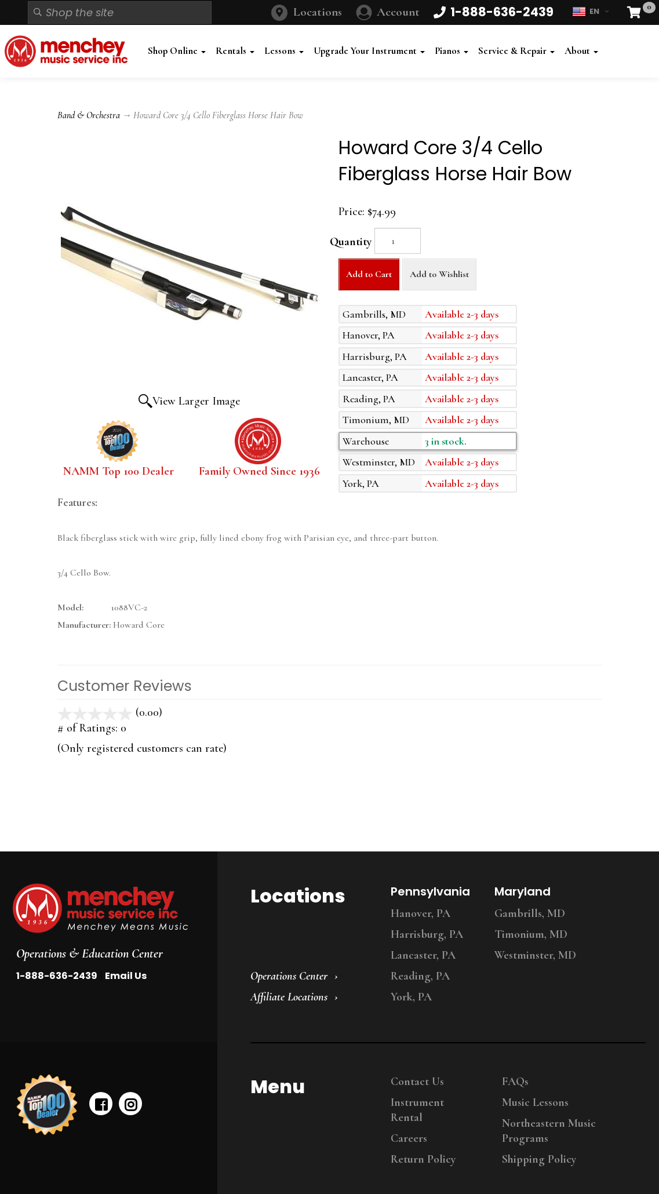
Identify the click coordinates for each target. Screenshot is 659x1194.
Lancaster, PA (423, 955)
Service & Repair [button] (516, 51)
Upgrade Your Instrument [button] (369, 51)
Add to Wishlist (439, 274)
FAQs (515, 1082)
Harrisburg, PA (427, 934)
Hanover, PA (420, 913)
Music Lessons (535, 1102)
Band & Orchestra (88, 115)
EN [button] (590, 12)
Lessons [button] (284, 51)
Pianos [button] (451, 51)
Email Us (126, 975)
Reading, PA (420, 976)
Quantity (351, 242)
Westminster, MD (535, 955)
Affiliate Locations (288, 997)
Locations (317, 12)
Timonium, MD (530, 934)
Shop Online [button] (177, 51)
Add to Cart (369, 274)
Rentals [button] (235, 51)
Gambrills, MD (529, 913)
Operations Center (288, 976)
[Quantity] (397, 241)
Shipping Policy (539, 1159)
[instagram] (130, 1103)
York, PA (411, 997)
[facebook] (100, 1103)
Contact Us (417, 1082)
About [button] (581, 51)
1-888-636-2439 (56, 975)
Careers (409, 1138)
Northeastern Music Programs (549, 1130)
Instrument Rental (417, 1109)
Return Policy (423, 1159)
